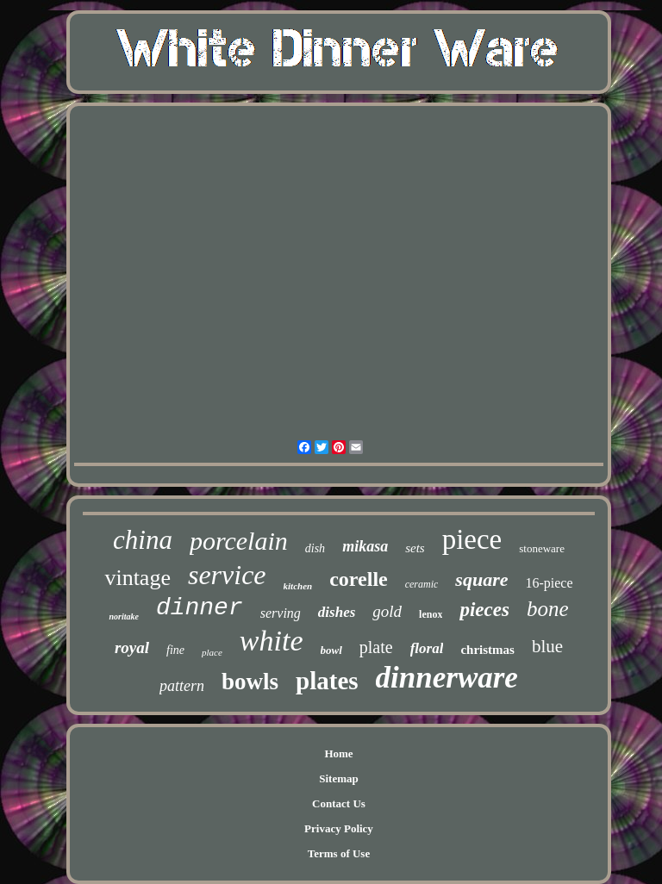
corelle (358, 579)
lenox (430, 614)
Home (338, 753)
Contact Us (338, 803)
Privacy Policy (338, 828)
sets (415, 548)
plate (376, 647)
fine (175, 650)
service (227, 574)
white (271, 641)
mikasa (365, 546)
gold (387, 611)
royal (132, 647)
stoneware (542, 548)
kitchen (298, 586)
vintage (137, 577)
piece (472, 539)
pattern (181, 685)
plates (327, 680)
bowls (250, 681)
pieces (484, 609)
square (481, 579)
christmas (487, 650)
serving (280, 613)
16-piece (548, 583)
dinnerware (447, 677)
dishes (336, 612)
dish (315, 548)
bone (548, 608)
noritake (123, 616)
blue (547, 646)
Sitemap (339, 778)
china (142, 540)
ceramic (422, 584)
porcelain (239, 540)
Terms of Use (339, 853)
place (212, 652)
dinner (199, 608)
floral (427, 648)
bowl (331, 650)
